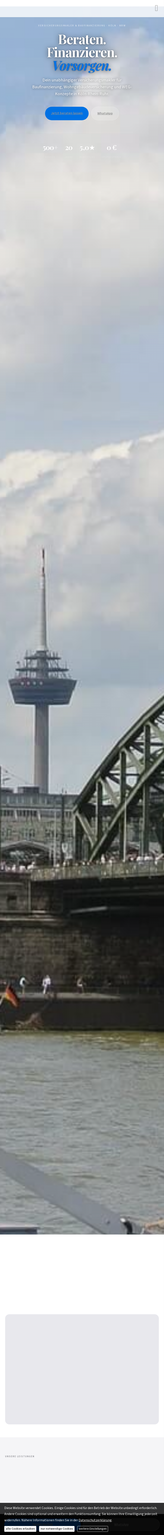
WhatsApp (105, 113)
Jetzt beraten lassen (67, 113)
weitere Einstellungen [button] (93, 1529)
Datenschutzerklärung (95, 1520)
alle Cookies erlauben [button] (20, 1529)
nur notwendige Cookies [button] (57, 1529)
